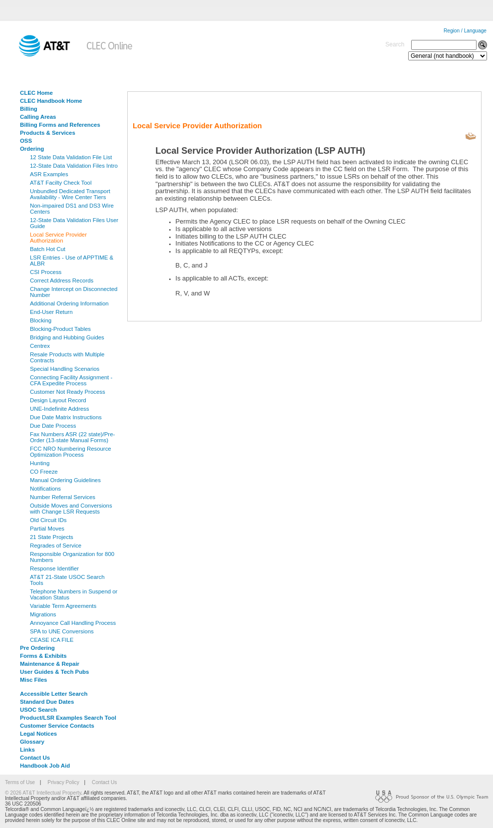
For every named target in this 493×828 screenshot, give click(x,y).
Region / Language (465, 30)
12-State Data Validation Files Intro (74, 166)
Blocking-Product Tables (60, 329)
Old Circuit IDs (48, 520)
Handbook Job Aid (45, 766)
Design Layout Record (58, 400)
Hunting (39, 463)
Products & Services (47, 133)
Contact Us (35, 758)
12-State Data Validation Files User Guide (74, 223)
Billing (28, 109)
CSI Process (45, 272)
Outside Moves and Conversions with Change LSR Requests (71, 509)
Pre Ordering (37, 648)
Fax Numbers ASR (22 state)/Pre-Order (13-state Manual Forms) (72, 437)
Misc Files (33, 680)
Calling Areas (38, 117)
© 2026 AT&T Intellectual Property (43, 793)
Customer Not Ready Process (67, 392)
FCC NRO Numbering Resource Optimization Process (70, 452)
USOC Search (38, 710)
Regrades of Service (55, 546)
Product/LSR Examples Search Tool (68, 718)
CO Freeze (44, 472)
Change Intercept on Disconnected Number (73, 292)
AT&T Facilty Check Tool (60, 183)
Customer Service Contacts (57, 726)
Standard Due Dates (47, 702)
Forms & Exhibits (43, 656)
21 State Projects (51, 537)
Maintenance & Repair (49, 664)
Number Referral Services (62, 497)
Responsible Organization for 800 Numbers (72, 557)
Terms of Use (20, 782)
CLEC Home (36, 93)
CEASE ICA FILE (51, 640)
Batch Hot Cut (47, 249)
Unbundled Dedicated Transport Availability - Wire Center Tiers (70, 194)
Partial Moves (47, 529)
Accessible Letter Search (54, 694)
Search (394, 44)
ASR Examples (49, 174)
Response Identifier (54, 568)
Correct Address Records (61, 280)
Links (27, 750)
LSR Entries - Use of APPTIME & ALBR (71, 261)
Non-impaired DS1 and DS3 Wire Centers (72, 209)
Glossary (32, 742)
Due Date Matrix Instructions (66, 417)
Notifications (45, 489)
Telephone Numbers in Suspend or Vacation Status (73, 594)
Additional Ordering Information (69, 303)
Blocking (40, 320)
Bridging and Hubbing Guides (67, 337)
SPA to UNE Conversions (62, 631)
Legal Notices (38, 734)
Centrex (40, 346)
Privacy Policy (63, 782)
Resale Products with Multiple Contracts (67, 357)
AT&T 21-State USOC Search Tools (67, 580)
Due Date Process (53, 426)
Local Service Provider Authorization (58, 238)
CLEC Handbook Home (51, 101)
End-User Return (51, 312)
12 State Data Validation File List (71, 157)
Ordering (32, 149)
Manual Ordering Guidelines (65, 480)
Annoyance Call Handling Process (73, 623)
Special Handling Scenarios (64, 369)
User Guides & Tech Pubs (54, 672)
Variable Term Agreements (63, 606)
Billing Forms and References (60, 125)
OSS (26, 141)
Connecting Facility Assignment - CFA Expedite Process (71, 380)
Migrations (43, 614)
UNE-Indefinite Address (59, 409)
